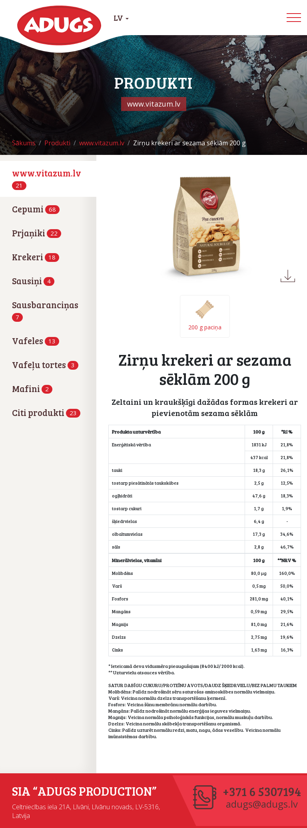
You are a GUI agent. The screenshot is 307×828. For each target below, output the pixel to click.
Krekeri (35, 257)
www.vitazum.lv (46, 178)
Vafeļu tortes (45, 364)
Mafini (32, 388)
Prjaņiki (36, 233)
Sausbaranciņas (45, 310)
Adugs (59, 25)
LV (121, 17)
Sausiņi (33, 281)
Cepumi (36, 209)
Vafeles (35, 341)
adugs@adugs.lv (262, 804)
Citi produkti (46, 412)
